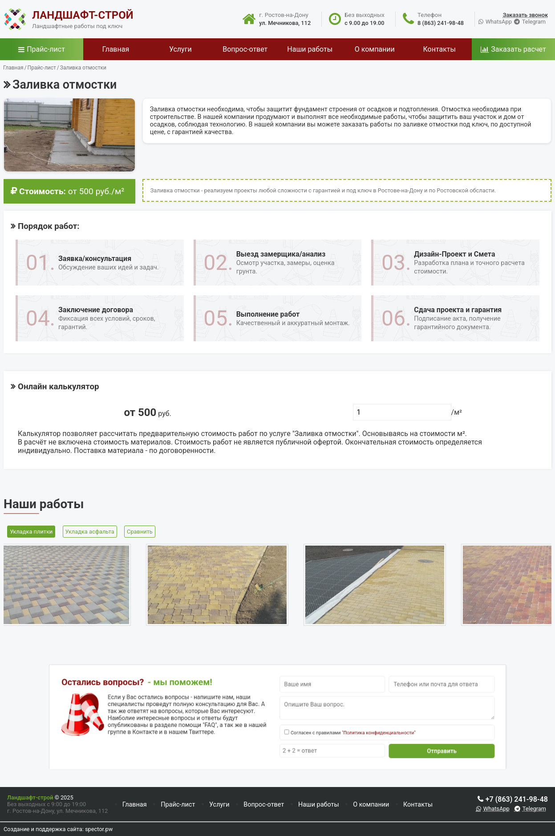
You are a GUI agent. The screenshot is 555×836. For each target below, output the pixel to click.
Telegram (534, 21)
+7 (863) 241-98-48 (517, 799)
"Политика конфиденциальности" (352, 728)
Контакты (418, 804)
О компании (371, 804)
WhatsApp (499, 21)
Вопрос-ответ (263, 804)
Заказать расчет (518, 49)
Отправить (399, 742)
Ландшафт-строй (30, 797)
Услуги (219, 804)
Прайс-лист (46, 49)
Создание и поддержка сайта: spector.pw (58, 829)
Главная (134, 804)
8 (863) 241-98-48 (440, 23)
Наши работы (318, 804)
